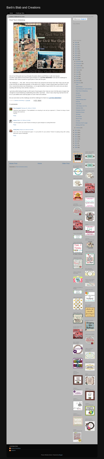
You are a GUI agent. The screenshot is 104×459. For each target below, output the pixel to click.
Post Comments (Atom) (21, 166)
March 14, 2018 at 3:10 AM (23, 120)
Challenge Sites (20, 13)
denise (15, 120)
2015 (76, 134)
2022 (76, 51)
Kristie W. (13, 450)
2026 (76, 42)
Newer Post (13, 163)
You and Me (79, 116)
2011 (76, 143)
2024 (76, 46)
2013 (76, 139)
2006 (76, 147)
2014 (76, 136)
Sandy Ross (16, 129)
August (78, 70)
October (78, 65)
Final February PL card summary (84, 88)
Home (11, 13)
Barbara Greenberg (15, 448)
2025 (76, 44)
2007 (76, 145)
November (78, 63)
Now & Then (79, 118)
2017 (76, 130)
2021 (76, 53)
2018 (76, 59)
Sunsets (78, 93)
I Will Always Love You (81, 106)
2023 (76, 49)
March (77, 80)
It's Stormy (78, 95)
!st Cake (78, 120)
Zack (77, 84)
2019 (76, 57)
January (78, 127)
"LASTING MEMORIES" (55, 98)
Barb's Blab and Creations (23, 7)
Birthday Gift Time (80, 125)
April (77, 78)
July (77, 72)
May (77, 76)
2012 (76, 141)
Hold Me (78, 101)
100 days (78, 114)
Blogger (61, 455)
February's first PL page (81, 123)
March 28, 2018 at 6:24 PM (26, 129)
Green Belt (78, 103)
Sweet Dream (79, 86)
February (78, 82)
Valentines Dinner (80, 112)
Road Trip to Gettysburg (82, 91)
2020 (76, 55)
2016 (76, 132)
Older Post (65, 163)
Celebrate (78, 97)
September (79, 67)
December (78, 61)
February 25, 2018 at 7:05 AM (28, 108)
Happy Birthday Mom (81, 99)
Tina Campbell (17, 108)
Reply (14, 115)
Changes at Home (80, 110)
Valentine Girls (79, 108)
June (77, 74)
